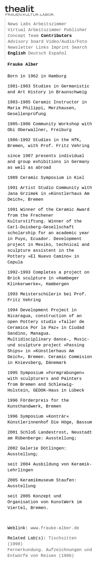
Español (58, 53)
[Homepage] (29, 14)
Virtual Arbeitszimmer (35, 30)
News (13, 24)
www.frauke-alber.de (54, 528)
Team (33, 35)
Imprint (60, 47)
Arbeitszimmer (50, 24)
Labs (26, 24)
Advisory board (25, 41)
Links (42, 47)
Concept (17, 35)
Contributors (56, 35)
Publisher (75, 30)
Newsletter (20, 47)
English (17, 53)
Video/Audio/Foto (66, 41)
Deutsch (37, 53)
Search (79, 47)
